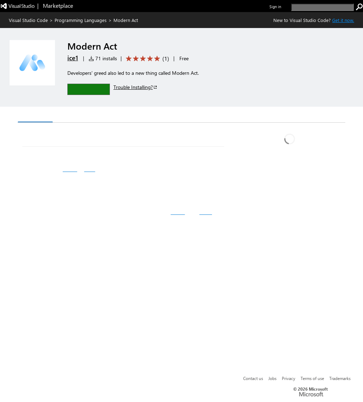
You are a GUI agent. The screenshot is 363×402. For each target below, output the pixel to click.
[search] (322, 7)
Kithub (178, 212)
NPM (89, 169)
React (205, 212)
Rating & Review (155, 115)
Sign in (275, 6)
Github (70, 169)
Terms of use (312, 378)
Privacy (288, 378)
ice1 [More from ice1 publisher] (72, 58)
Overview (35, 115)
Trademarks (340, 378)
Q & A (116, 115)
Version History (78, 115)
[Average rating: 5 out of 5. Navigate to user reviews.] (146, 59)
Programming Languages (81, 20)
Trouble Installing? (135, 87)
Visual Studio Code (28, 20)
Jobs (272, 378)
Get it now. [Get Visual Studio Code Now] (343, 20)
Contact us (253, 378)
